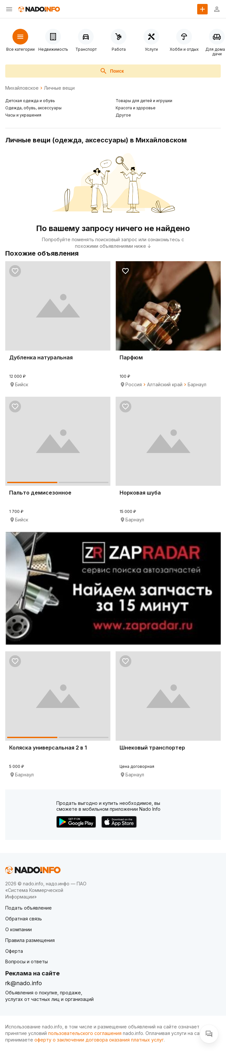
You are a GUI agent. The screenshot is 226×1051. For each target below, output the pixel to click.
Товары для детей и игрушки (144, 100)
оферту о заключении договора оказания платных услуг (99, 1039)
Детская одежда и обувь (30, 100)
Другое (123, 115)
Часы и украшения (23, 115)
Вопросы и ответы (26, 961)
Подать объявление (28, 908)
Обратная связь (23, 918)
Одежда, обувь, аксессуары (33, 107)
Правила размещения (30, 940)
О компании (18, 929)
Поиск (112, 71)
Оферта (14, 951)
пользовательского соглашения (85, 1033)
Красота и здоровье (136, 107)
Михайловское (22, 88)
